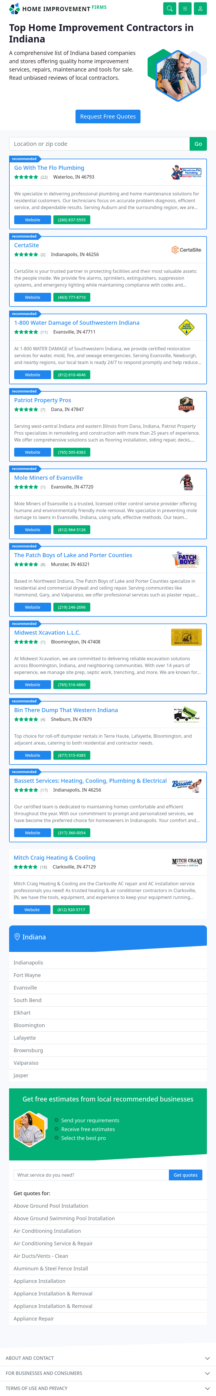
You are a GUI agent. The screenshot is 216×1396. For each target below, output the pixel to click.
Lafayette (25, 1037)
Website (32, 219)
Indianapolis (28, 962)
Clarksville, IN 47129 (74, 867)
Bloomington (29, 1025)
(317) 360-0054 (72, 832)
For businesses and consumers (44, 1373)
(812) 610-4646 (72, 374)
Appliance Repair (34, 1318)
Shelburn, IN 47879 (71, 719)
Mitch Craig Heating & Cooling (54, 857)
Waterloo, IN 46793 (73, 177)
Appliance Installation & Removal (53, 1293)
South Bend (27, 1000)
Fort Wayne (27, 975)
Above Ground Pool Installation (51, 1205)
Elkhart (22, 1012)
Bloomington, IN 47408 (75, 642)
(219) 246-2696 (72, 607)
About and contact (30, 1358)
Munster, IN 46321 (70, 564)
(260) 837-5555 (72, 219)
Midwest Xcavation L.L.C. (47, 632)
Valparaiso (26, 1062)
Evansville (25, 987)
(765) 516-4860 (72, 684)
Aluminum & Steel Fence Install (51, 1268)
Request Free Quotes (108, 116)
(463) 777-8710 (72, 297)
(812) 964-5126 (72, 529)
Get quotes (186, 1175)
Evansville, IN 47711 (74, 332)
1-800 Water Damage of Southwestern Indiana (77, 322)
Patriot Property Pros (42, 400)
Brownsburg (28, 1050)
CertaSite (26, 245)
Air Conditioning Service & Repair (53, 1243)
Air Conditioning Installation (47, 1230)
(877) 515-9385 (72, 755)
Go (198, 144)
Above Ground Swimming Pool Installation (64, 1218)
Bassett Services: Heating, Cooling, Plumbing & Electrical (90, 780)
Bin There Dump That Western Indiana (66, 710)
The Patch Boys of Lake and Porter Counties (73, 555)
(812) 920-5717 (71, 909)
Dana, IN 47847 (67, 409)
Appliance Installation (40, 1281)
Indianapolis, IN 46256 (75, 254)
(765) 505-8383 (72, 452)
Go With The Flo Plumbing (49, 167)
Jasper (21, 1075)
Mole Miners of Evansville (48, 477)
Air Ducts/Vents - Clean (41, 1255)
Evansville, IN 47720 (72, 487)
